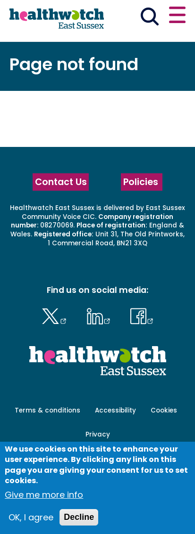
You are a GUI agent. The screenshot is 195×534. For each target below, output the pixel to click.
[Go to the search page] (149, 18)
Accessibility (115, 410)
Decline (79, 517)
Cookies (164, 410)
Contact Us (61, 182)
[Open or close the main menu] (177, 16)
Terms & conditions (47, 410)
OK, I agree (30, 517)
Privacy (97, 434)
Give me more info (44, 495)
